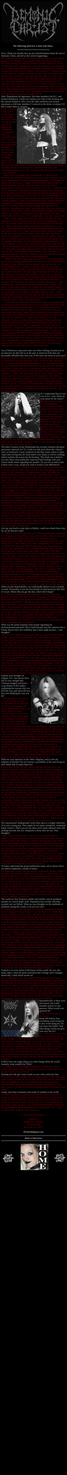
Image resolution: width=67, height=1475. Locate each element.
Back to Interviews (33, 1138)
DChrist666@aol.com (33, 1132)
